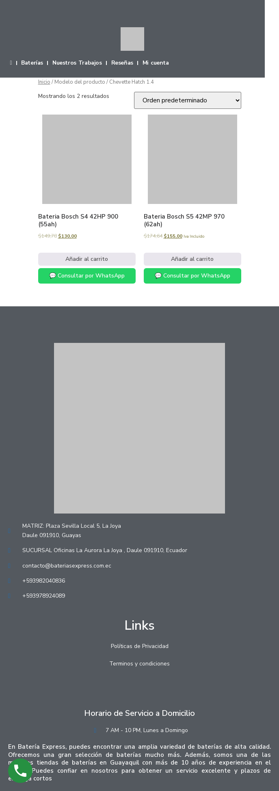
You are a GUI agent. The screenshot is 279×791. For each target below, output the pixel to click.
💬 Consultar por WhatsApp (87, 276)
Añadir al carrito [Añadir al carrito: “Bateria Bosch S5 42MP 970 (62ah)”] (192, 259)
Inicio (44, 82)
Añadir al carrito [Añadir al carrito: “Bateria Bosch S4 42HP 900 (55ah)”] (86, 259)
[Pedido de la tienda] (187, 100)
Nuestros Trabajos (77, 63)
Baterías (32, 63)
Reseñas (122, 63)
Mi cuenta (156, 63)
